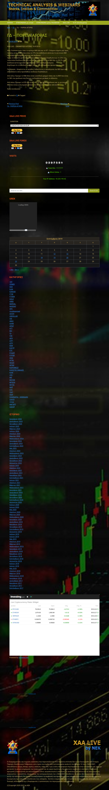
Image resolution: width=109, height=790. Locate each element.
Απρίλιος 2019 (14, 542)
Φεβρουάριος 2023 (16, 453)
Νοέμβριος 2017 (15, 583)
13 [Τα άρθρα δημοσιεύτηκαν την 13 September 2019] (67, 254)
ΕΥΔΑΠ (12, 353)
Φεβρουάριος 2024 (16, 439)
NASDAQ (12, 306)
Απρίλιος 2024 (14, 434)
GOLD (11, 299)
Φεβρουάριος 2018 (16, 576)
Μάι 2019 (12, 539)
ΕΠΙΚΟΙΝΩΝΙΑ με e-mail (24, 23)
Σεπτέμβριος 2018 (16, 559)
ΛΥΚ (10, 375)
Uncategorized (14, 311)
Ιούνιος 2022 (14, 466)
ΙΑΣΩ (11, 358)
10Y (10, 282)
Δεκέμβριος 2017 (16, 581)
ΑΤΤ (11, 328)
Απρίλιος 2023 (14, 451)
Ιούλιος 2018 (14, 564)
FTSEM (12, 297)
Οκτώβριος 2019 (15, 527)
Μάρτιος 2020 (14, 515)
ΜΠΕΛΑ (12, 382)
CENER (12, 284)
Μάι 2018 (12, 569)
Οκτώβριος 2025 (15, 424)
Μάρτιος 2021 (14, 485)
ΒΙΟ (10, 331)
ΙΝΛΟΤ (11, 363)
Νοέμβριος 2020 (15, 495)
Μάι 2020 (12, 510)
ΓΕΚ (10, 336)
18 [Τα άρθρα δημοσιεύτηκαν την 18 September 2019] (42, 258)
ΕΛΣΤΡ (11, 348)
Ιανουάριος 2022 (15, 470)
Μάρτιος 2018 (14, 573)
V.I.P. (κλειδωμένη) (80, 23)
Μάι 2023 (12, 448)
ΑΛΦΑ (11, 324)
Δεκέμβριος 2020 (16, 493)
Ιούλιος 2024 (14, 431)
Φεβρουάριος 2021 (16, 488)
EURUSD (12, 292)
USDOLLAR (13, 316)
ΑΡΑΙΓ (11, 326)
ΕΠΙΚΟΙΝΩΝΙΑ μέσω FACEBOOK (48, 23)
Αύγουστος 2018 (15, 561)
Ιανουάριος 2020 (15, 520)
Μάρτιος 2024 (14, 436)
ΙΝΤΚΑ (11, 365)
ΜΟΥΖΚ (12, 380)
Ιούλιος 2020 (14, 505)
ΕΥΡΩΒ (11, 355)
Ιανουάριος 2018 (15, 578)
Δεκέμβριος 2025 (16, 421)
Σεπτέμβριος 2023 (16, 446)
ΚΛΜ (11, 373)
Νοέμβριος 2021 (15, 475)
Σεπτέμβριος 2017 (16, 588)
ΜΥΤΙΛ (11, 385)
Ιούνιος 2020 (14, 507)
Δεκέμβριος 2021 (16, 473)
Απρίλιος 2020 (14, 512)
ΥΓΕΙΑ (11, 402)
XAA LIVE (66, 23)
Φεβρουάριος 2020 (16, 517)
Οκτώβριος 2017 (15, 586)
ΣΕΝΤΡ (11, 400)
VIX (10, 319)
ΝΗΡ (11, 387)
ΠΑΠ (11, 392)
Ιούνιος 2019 (14, 537)
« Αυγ (11, 270)
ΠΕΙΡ (11, 395)
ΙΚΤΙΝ (11, 360)
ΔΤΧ (11, 343)
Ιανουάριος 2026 (15, 419)
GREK (11, 301)
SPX (10, 309)
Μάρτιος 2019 (14, 544)
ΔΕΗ (11, 338)
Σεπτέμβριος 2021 (16, 478)
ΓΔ (17, 95)
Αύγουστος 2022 (15, 463)
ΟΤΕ (11, 390)
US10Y (11, 314)
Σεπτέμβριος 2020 (16, 500)
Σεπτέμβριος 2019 (16, 529)
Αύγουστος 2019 (15, 532)
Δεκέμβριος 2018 (16, 551)
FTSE (11, 294)
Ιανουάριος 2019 (15, 549)
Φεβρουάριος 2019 (16, 546)
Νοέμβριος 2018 (15, 554)
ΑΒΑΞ (11, 321)
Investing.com (24, 657)
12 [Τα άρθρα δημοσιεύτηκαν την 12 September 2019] (54, 254)
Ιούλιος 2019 (14, 534)
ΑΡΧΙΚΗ (10, 23)
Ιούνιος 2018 (14, 566)
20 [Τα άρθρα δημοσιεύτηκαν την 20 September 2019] (67, 258)
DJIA (11, 289)
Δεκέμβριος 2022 (16, 458)
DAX (11, 287)
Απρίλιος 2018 (14, 571)
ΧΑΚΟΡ (12, 407)
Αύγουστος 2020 (15, 502)
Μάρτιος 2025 (14, 429)
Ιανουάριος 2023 (15, 456)
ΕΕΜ (11, 346)
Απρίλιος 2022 (14, 468)
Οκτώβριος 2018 (15, 556)
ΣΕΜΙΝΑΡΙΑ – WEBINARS (18, 397)
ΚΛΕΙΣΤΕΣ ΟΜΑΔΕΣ (16, 370)
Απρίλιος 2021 (14, 483)
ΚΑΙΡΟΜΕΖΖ (13, 368)
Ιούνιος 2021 (14, 480)
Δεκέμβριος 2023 (16, 443)
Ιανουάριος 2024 (15, 441)
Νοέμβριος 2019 (15, 524)
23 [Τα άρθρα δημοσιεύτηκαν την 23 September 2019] (16, 261)
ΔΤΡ (11, 341)
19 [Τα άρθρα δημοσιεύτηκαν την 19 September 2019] (54, 258)
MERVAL (12, 304)
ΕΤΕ (10, 351)
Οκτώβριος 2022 (15, 461)
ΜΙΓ (10, 378)
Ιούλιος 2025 (14, 426)
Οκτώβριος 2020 (15, 497)
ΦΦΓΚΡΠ (12, 404)
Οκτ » (17, 270)
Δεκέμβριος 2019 (16, 522)
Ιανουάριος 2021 (15, 490)
